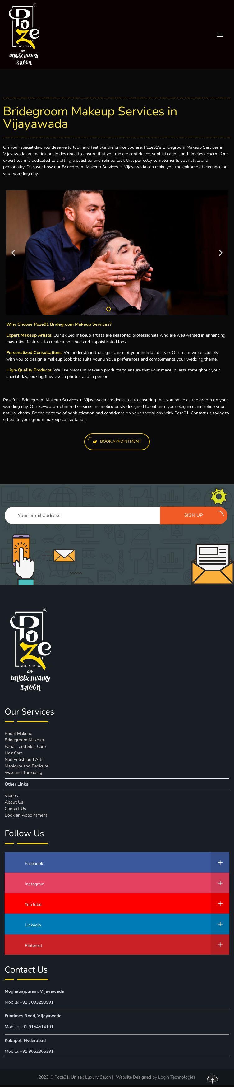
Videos (11, 796)
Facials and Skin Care (25, 746)
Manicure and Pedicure (26, 766)
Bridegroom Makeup (24, 740)
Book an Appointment (26, 815)
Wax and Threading (23, 773)
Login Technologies (176, 1077)
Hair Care (14, 753)
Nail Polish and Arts (24, 760)
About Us (14, 802)
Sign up (203, 515)
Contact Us (15, 809)
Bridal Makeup (18, 733)
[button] (108, 309)
